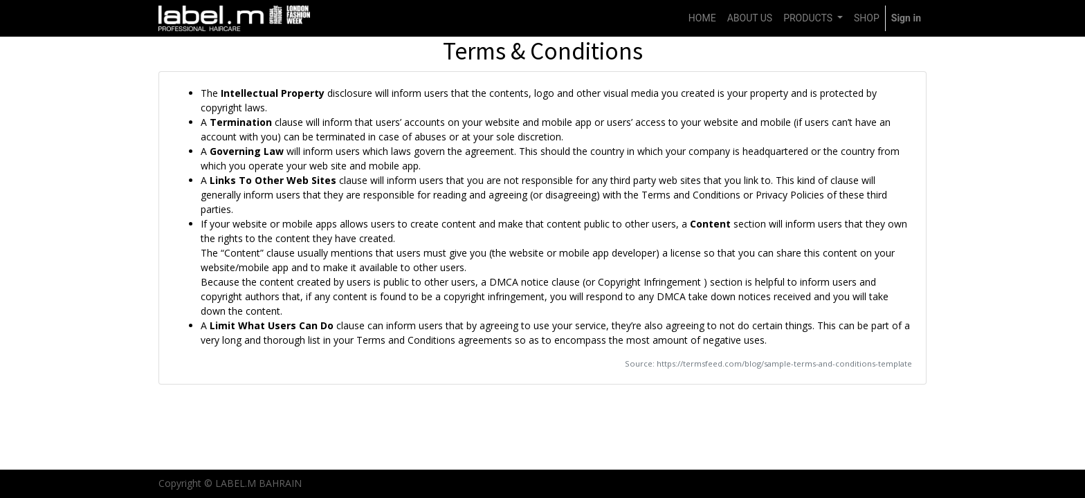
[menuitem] (702, 18)
